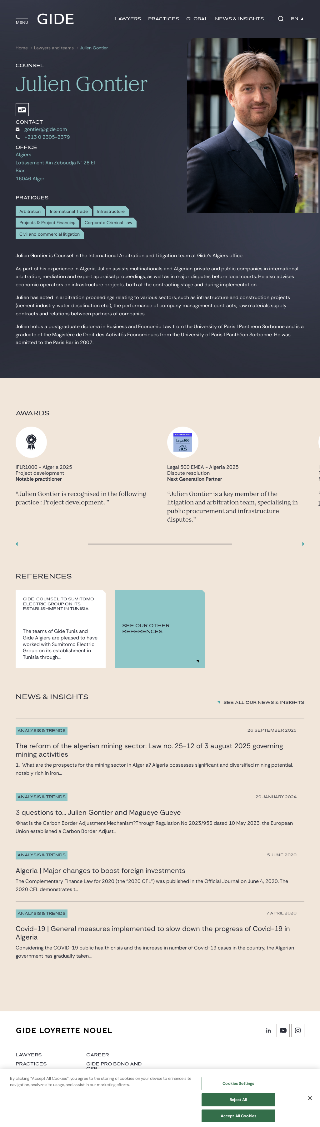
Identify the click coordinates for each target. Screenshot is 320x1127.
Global (197, 19)
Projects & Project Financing (47, 222)
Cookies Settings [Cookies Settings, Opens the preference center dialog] (238, 1086)
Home (22, 48)
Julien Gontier (94, 48)
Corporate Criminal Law (108, 222)
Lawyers (128, 19)
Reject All (238, 1102)
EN (297, 19)
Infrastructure (111, 211)
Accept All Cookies (238, 1119)
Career (97, 1055)
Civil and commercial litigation (49, 234)
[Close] (310, 1101)
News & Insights (239, 19)
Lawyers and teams (54, 48)
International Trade (69, 211)
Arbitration (30, 211)
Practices (163, 19)
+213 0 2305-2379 (43, 137)
